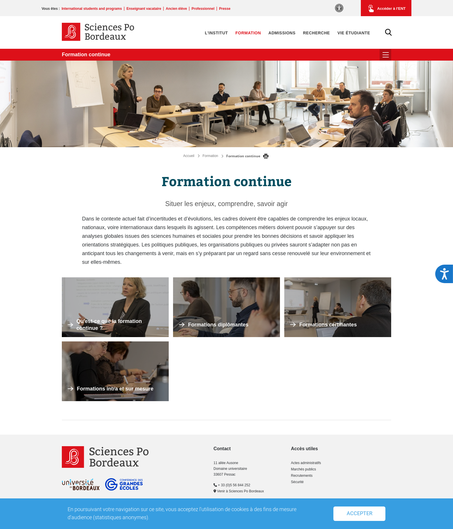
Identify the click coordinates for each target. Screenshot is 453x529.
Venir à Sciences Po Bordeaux (238, 491)
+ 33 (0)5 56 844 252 (231, 485)
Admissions (282, 33)
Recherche (316, 33)
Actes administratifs (306, 463)
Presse (224, 9)
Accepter (359, 513)
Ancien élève (176, 9)
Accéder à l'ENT (386, 8)
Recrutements (302, 476)
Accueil (188, 156)
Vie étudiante (353, 33)
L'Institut (216, 33)
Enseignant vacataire (144, 9)
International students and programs (92, 9)
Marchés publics (303, 469)
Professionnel (203, 9)
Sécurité (297, 482)
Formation (248, 33)
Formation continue (86, 54)
